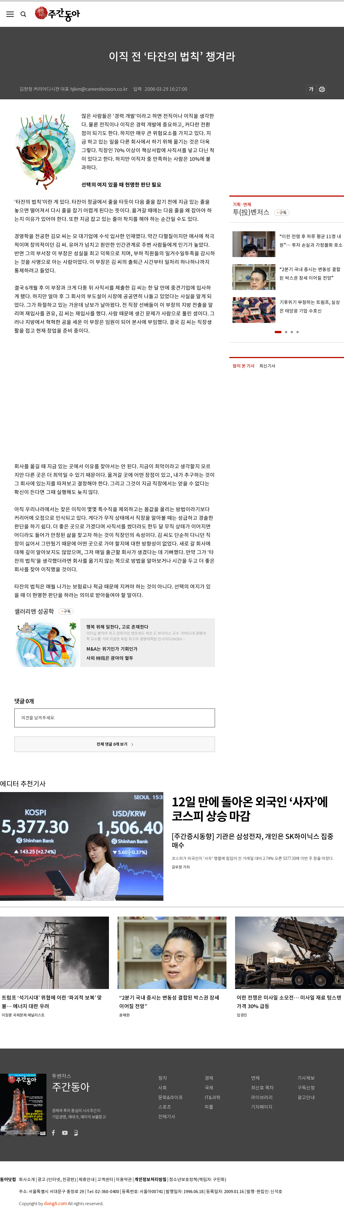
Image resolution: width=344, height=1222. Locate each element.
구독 (67, 611)
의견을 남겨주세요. (38, 717)
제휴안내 (87, 1179)
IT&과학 (212, 1097)
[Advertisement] (54, 397)
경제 (209, 1078)
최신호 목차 (262, 1088)
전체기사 (166, 1117)
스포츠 (164, 1107)
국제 (209, 1088)
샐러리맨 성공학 (34, 611)
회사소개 (27, 1179)
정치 (162, 1078)
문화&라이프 (170, 1097)
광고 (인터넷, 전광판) (57, 1179)
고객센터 (105, 1179)
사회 (162, 1088)
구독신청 (306, 1088)
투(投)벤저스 (251, 212)
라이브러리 (262, 1097)
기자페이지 (262, 1107)
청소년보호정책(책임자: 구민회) (197, 1179)
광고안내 (306, 1097)
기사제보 (306, 1078)
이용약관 (124, 1179)
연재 (255, 1078)
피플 (209, 1107)
